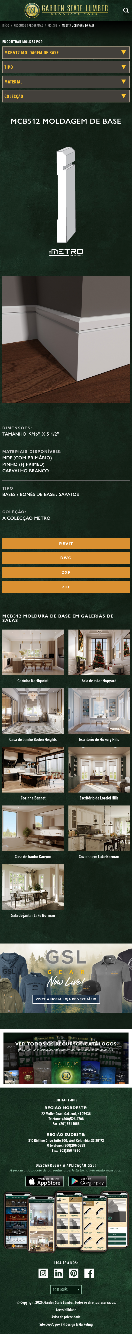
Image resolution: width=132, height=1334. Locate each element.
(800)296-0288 (74, 1145)
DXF (66, 572)
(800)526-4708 (73, 1119)
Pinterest (73, 1273)
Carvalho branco (25, 470)
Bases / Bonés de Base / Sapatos (40, 494)
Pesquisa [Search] (126, 10)
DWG (66, 558)
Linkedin (58, 1273)
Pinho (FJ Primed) (23, 464)
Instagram (43, 1273)
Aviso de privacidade (66, 1317)
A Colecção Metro (26, 518)
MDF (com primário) (27, 458)
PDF (66, 587)
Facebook (89, 1273)
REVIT (66, 544)
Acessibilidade (66, 1309)
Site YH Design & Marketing (66, 1324)
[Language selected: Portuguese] (66, 1289)
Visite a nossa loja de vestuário (66, 999)
